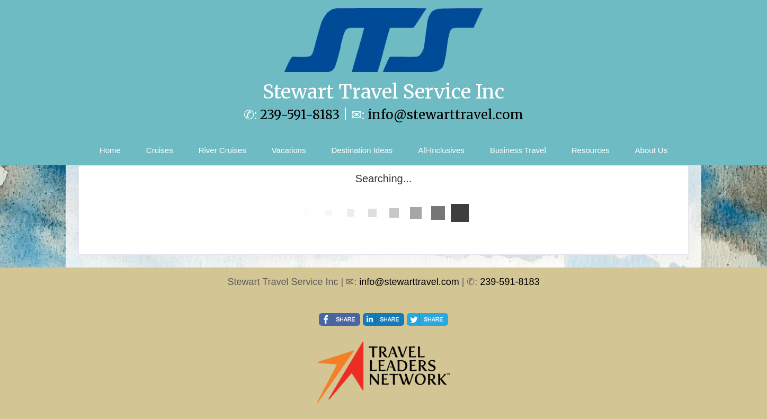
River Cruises (222, 150)
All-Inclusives (441, 150)
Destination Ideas (362, 150)
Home (110, 150)
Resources (591, 150)
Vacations (289, 150)
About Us (651, 150)
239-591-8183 (300, 114)
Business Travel (518, 150)
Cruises (159, 150)
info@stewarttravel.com (445, 114)
